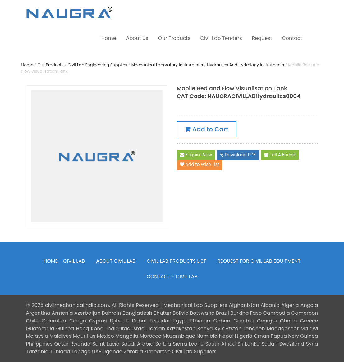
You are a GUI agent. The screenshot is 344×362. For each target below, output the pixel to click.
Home (108, 38)
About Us (137, 38)
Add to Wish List (199, 164)
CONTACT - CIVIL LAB (172, 276)
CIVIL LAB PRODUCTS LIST (176, 261)
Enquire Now (196, 155)
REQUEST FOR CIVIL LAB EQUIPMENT (259, 261)
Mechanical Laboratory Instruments (167, 65)
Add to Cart (206, 129)
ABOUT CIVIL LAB (115, 261)
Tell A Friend (280, 155)
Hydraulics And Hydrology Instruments (245, 65)
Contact (292, 38)
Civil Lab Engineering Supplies (97, 65)
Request (262, 38)
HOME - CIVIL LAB (64, 261)
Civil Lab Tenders (221, 38)
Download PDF (237, 155)
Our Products (174, 38)
